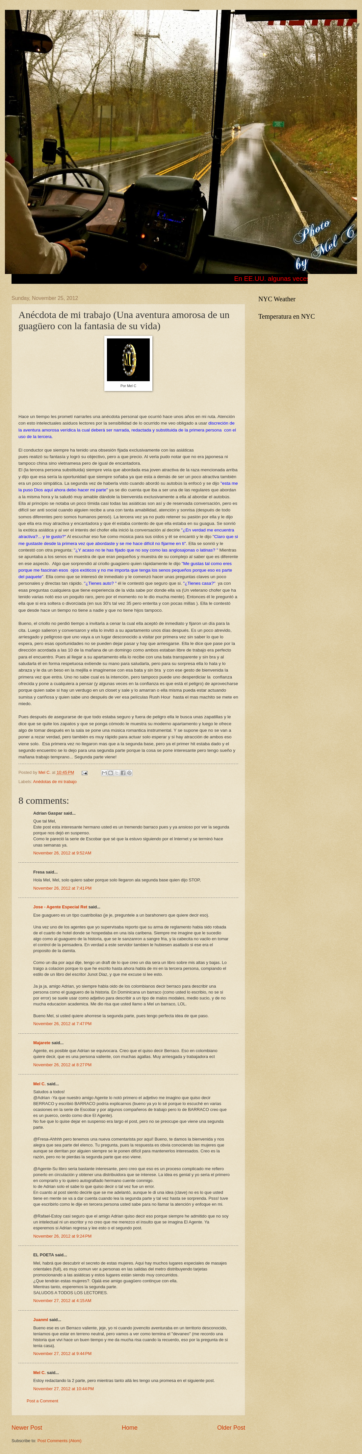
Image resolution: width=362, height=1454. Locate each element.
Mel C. (45, 772)
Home (130, 1427)
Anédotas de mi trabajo (54, 781)
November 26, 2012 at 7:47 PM (62, 1023)
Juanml (40, 1319)
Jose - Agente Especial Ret (60, 906)
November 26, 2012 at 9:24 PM (62, 1236)
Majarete (41, 1042)
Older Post (231, 1427)
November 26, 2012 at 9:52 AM (62, 852)
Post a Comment (42, 1400)
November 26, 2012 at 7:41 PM (62, 888)
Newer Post (27, 1427)
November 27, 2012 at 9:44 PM (62, 1353)
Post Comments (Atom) (60, 1440)
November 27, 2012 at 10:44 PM (63, 1388)
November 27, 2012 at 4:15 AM (62, 1300)
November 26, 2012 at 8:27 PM (62, 1064)
